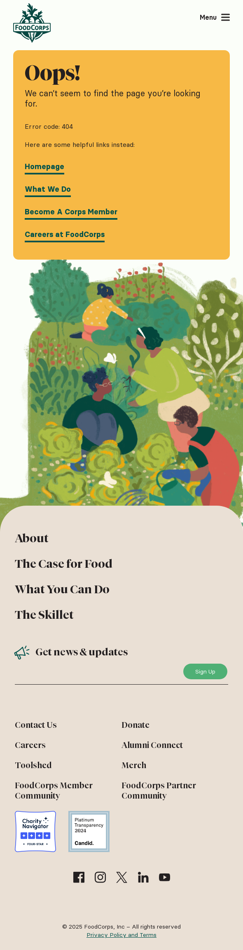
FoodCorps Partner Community (159, 790)
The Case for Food (63, 564)
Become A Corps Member (71, 211)
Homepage (44, 166)
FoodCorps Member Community (54, 790)
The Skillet (44, 615)
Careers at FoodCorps (65, 234)
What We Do (48, 189)
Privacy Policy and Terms (121, 934)
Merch (134, 765)
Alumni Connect (152, 745)
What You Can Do (62, 589)
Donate (136, 725)
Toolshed (33, 765)
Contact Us (36, 725)
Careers (30, 745)
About (32, 538)
